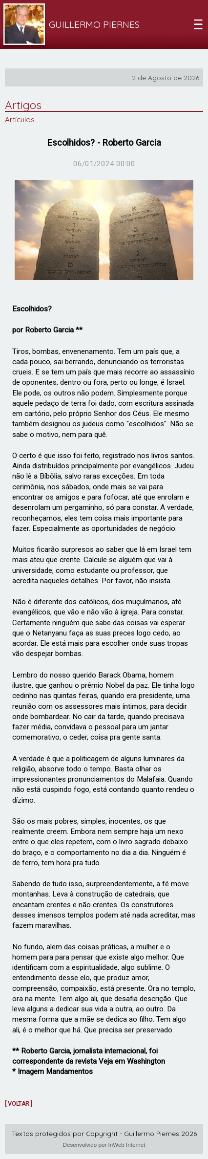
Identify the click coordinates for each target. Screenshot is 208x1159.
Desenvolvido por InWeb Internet (104, 1144)
